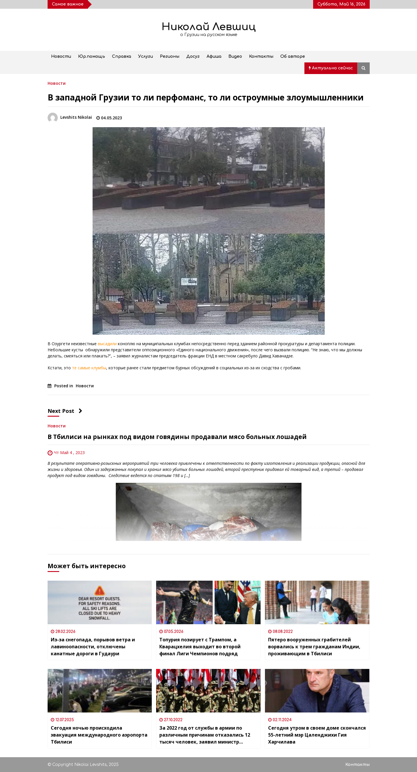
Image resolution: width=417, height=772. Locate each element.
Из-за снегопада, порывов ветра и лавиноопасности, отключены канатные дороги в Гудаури (93, 646)
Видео (235, 56)
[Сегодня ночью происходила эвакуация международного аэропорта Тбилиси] (100, 690)
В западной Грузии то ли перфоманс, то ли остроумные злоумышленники (206, 97)
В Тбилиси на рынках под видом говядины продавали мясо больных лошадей (177, 437)
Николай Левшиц (209, 27)
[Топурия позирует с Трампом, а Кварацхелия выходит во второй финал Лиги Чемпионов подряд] (208, 602)
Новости (61, 56)
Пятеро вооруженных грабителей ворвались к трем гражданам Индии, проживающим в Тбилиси (314, 646)
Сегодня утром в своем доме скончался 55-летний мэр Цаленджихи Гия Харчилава (317, 735)
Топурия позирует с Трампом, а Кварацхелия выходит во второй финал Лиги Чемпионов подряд (200, 646)
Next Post (65, 410)
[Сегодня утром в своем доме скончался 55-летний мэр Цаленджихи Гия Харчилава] (317, 690)
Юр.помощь (91, 56)
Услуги (145, 56)
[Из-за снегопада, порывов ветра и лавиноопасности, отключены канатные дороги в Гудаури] (100, 602)
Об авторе (292, 56)
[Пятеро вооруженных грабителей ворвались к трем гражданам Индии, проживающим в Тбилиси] (317, 602)
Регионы (169, 56)
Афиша (214, 56)
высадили (107, 343)
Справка (121, 56)
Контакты (261, 56)
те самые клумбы (89, 367)
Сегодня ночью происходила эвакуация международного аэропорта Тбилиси (99, 735)
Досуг (193, 56)
